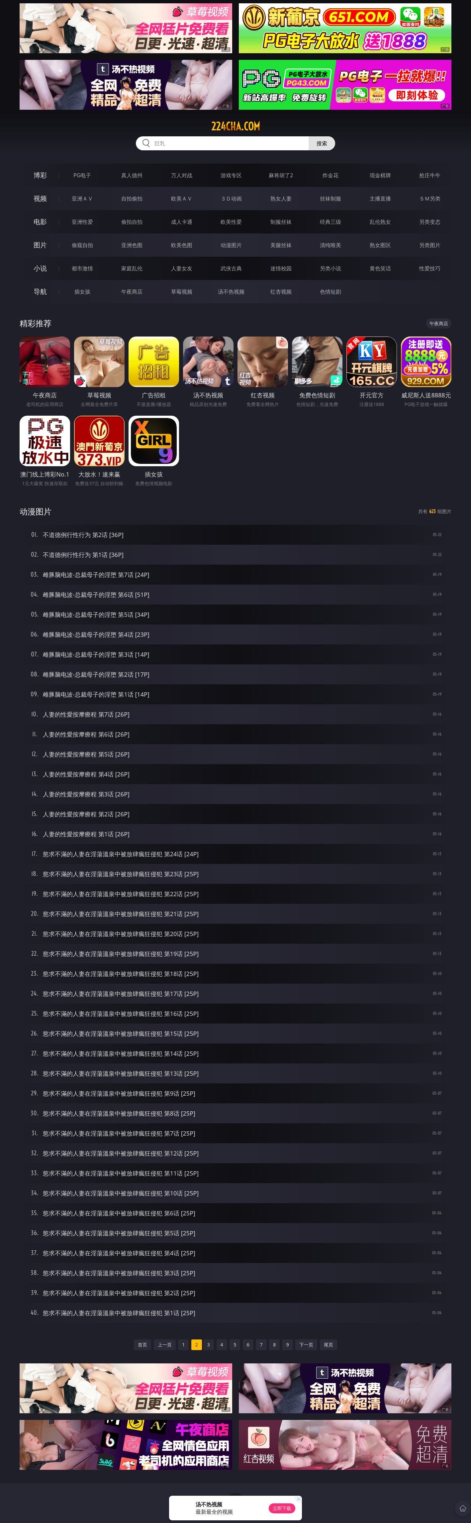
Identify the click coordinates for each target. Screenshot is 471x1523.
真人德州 (131, 175)
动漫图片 (231, 245)
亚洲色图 (131, 245)
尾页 (328, 1344)
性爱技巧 (429, 268)
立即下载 (282, 1508)
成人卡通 (181, 221)
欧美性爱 (231, 221)
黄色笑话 (380, 268)
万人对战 (181, 175)
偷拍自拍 (131, 221)
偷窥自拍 (82, 245)
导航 (40, 291)
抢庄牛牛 (429, 175)
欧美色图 (181, 245)
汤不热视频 (231, 291)
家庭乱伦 (131, 268)
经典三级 (330, 221)
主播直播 (380, 198)
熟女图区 (380, 245)
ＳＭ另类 (429, 198)
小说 (40, 268)
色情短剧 (330, 291)
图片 (40, 244)
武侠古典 (231, 268)
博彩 (40, 175)
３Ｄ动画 (231, 198)
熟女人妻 (281, 198)
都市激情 (82, 268)
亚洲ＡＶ (82, 198)
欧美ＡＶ (181, 198)
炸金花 (330, 175)
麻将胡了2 (281, 175)
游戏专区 (231, 175)
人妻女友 (181, 268)
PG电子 (82, 175)
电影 (40, 221)
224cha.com (235, 126)
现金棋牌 (380, 175)
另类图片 (429, 245)
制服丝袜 (281, 221)
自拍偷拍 (131, 198)
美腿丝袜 (281, 245)
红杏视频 (281, 291)
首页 (142, 1344)
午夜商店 (131, 291)
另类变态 (429, 221)
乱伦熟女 (380, 221)
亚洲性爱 (82, 221)
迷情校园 (281, 268)
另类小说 (330, 268)
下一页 (306, 1344)
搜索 (322, 143)
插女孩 (82, 291)
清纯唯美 (330, 245)
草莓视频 (181, 291)
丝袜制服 (330, 198)
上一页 (165, 1344)
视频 (40, 198)
